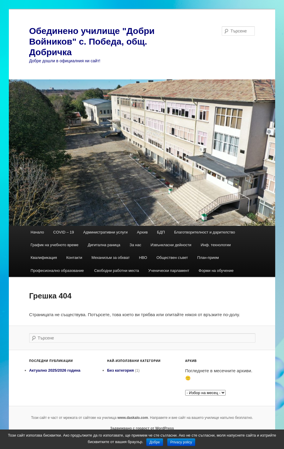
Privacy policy (181, 442)
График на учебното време (54, 245)
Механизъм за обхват (110, 257)
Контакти (74, 257)
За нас (135, 245)
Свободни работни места (116, 270)
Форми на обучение (216, 270)
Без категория (120, 370)
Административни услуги (105, 232)
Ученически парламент (168, 270)
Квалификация (44, 257)
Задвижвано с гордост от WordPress (142, 428)
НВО (143, 257)
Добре (155, 442)
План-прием (208, 257)
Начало (37, 232)
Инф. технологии (216, 245)
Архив (142, 232)
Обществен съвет (172, 257)
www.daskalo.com (132, 418)
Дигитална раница (104, 245)
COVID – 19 (63, 232)
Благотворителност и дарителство (204, 232)
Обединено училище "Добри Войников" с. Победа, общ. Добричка (92, 41)
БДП (161, 232)
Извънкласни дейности (170, 245)
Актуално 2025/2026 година (55, 370)
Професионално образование (58, 270)
